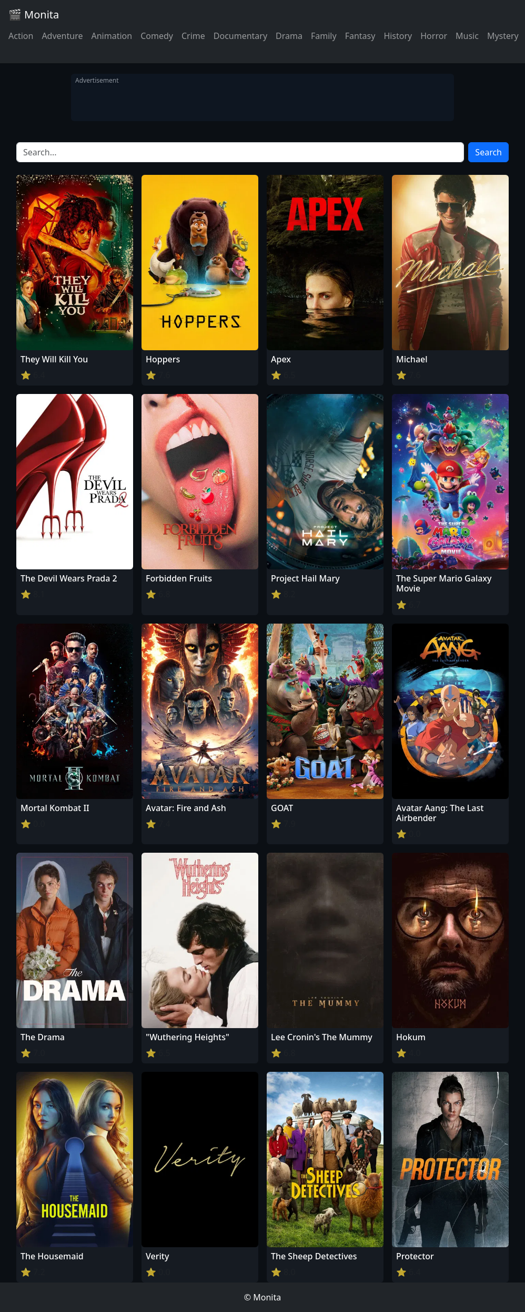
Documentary (240, 36)
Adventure (62, 36)
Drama (289, 36)
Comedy (156, 36)
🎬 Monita (33, 14)
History (397, 36)
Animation (111, 36)
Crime (193, 36)
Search (488, 152)
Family (324, 36)
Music (467, 36)
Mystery (503, 36)
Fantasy (360, 36)
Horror (433, 36)
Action (20, 36)
